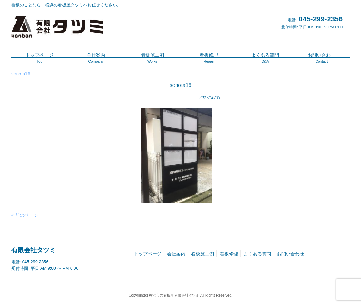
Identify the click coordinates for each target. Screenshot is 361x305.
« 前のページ (24, 215)
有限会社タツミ (33, 250)
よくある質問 (257, 253)
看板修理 (229, 253)
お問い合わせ (290, 253)
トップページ (147, 253)
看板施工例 (202, 253)
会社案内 (176, 253)
